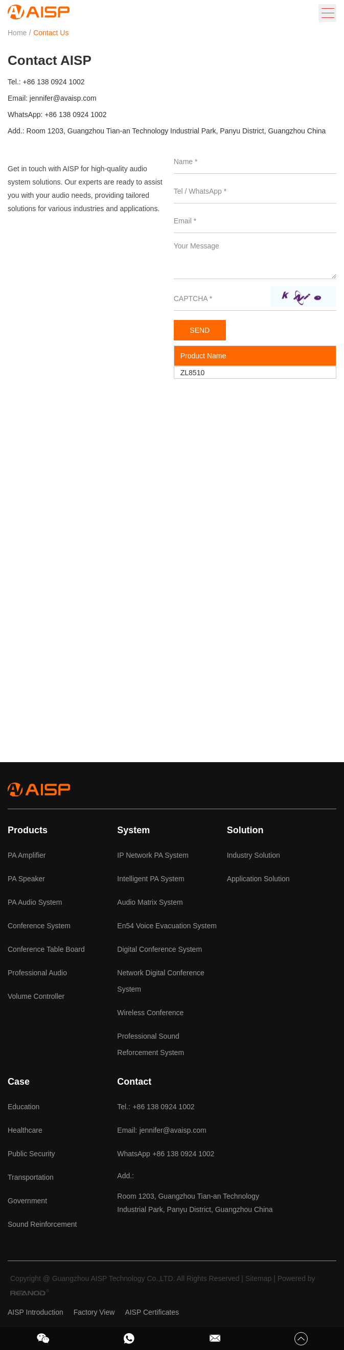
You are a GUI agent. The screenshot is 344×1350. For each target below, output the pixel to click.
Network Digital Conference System (160, 981)
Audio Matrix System (149, 902)
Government (27, 1201)
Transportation (31, 1177)
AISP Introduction (35, 1312)
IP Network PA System (153, 855)
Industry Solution (253, 855)
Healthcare (25, 1130)
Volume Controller (36, 996)
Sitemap (258, 1278)
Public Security (31, 1154)
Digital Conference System (159, 949)
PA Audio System (35, 902)
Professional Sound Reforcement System (150, 1044)
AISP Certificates (152, 1312)
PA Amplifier (26, 855)
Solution (245, 830)
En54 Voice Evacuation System (167, 926)
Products (28, 830)
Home (17, 33)
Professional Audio (37, 973)
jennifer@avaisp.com (63, 98)
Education (23, 1107)
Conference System (39, 926)
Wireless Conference (150, 1013)
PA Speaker (26, 879)
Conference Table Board (46, 949)
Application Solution (258, 879)
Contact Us (50, 33)
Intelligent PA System (150, 879)
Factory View (94, 1312)
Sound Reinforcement (42, 1224)
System (133, 830)
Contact (134, 1082)
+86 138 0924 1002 (75, 114)
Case (19, 1082)
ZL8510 (192, 373)
